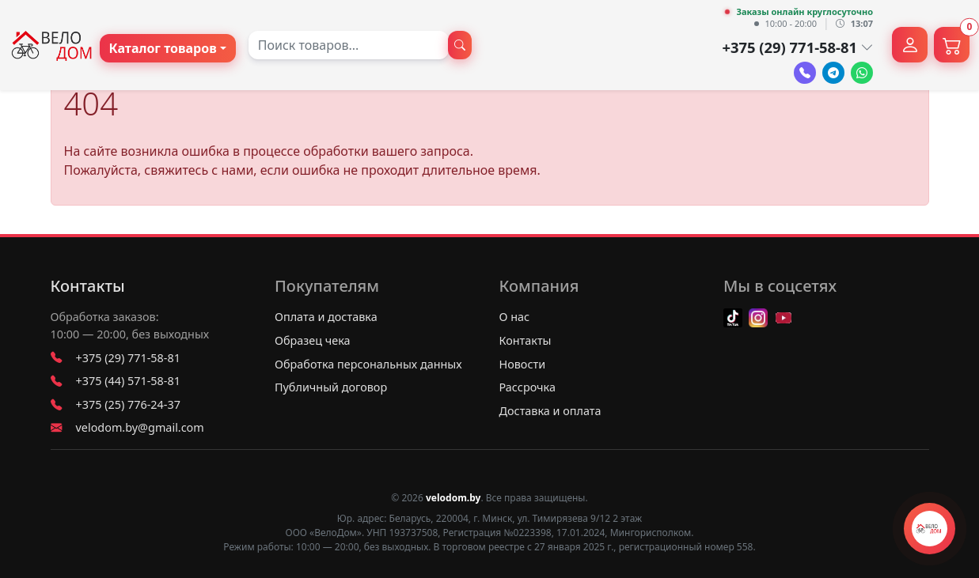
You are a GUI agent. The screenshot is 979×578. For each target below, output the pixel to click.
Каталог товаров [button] (163, 48)
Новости (522, 364)
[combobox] (349, 45)
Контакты (88, 286)
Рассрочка (527, 387)
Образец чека (313, 340)
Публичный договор (331, 387)
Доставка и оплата (550, 410)
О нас (514, 316)
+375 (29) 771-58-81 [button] (797, 47)
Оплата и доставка (326, 316)
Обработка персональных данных (368, 364)
